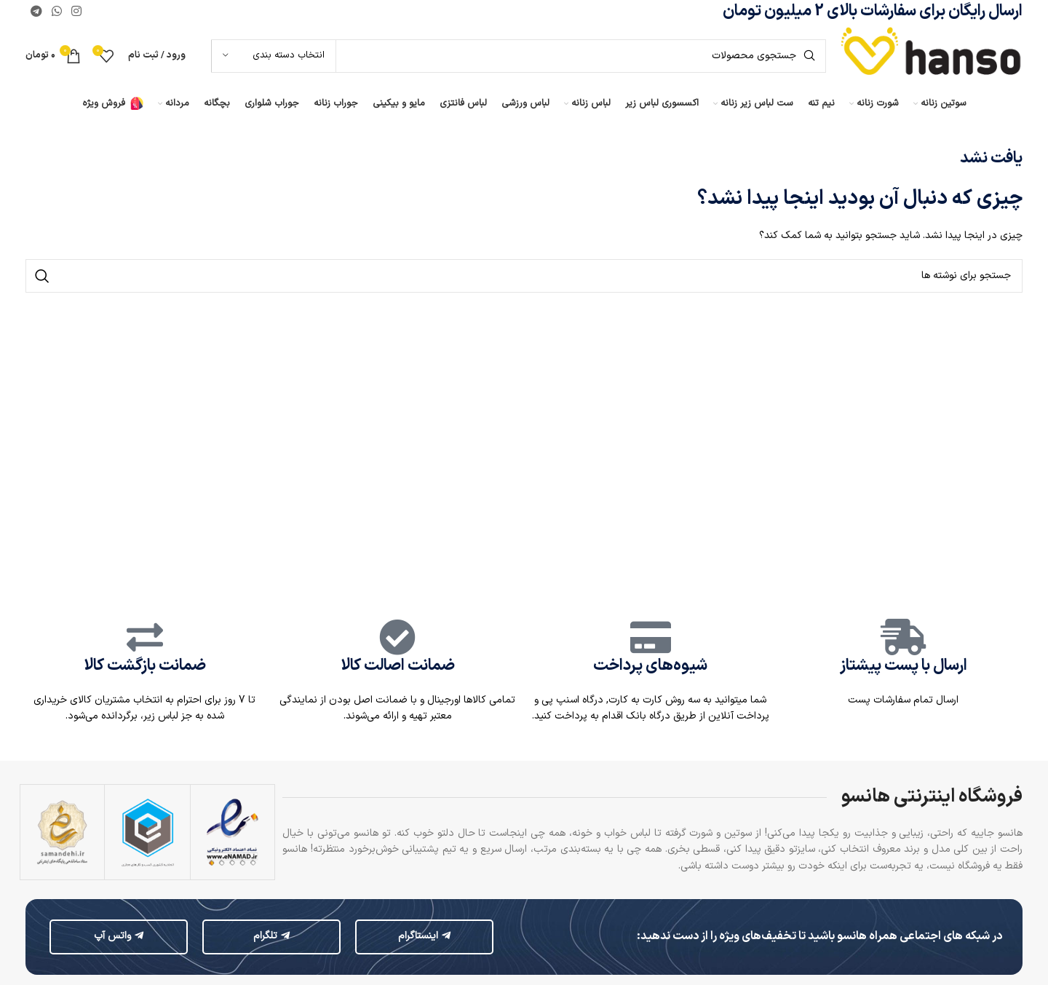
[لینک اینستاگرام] (77, 11)
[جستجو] (518, 56)
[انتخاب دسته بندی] (273, 56)
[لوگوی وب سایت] (932, 55)
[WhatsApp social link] (56, 11)
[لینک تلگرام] (36, 11)
